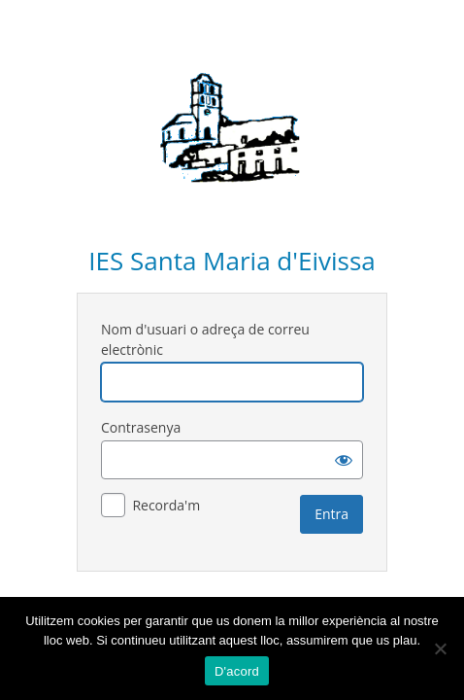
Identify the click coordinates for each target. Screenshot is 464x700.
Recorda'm (166, 505)
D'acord (237, 671)
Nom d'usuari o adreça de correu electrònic (205, 339)
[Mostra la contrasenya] (343, 459)
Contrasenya (141, 427)
